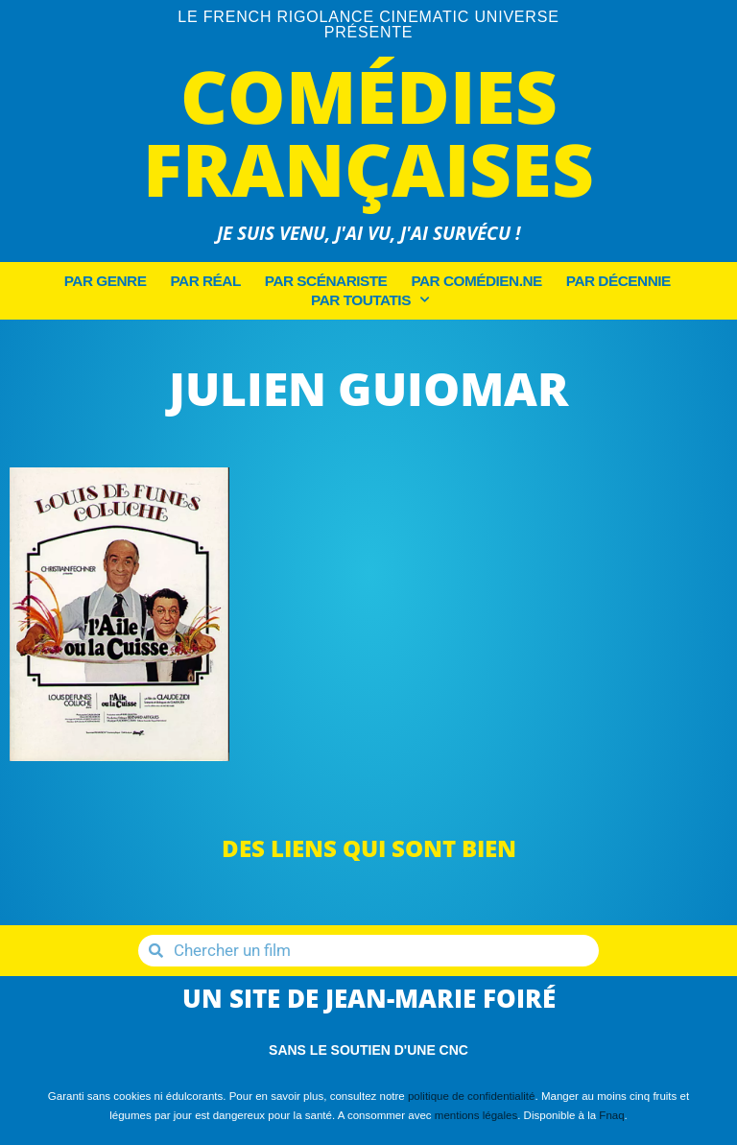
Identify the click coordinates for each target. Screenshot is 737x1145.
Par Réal (205, 281)
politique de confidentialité (471, 1096)
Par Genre (105, 281)
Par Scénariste (326, 281)
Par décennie (618, 281)
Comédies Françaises (368, 132)
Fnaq (611, 1115)
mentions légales (476, 1115)
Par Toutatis (369, 300)
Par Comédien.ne (476, 281)
